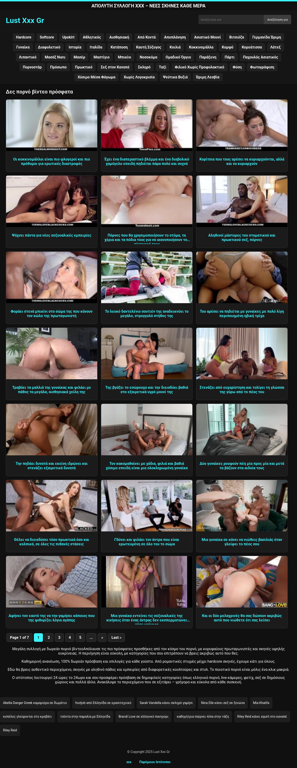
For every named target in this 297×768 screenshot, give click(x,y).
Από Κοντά (147, 37)
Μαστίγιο (102, 57)
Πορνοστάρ (32, 67)
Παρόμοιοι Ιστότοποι (155, 762)
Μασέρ (79, 57)
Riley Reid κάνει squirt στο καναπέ (262, 716)
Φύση (237, 67)
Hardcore (23, 37)
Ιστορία (75, 47)
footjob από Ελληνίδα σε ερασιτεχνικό (103, 703)
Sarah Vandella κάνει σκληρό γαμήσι (166, 703)
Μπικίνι (124, 57)
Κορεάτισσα (252, 47)
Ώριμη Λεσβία (208, 77)
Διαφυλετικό (49, 47)
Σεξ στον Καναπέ (115, 67)
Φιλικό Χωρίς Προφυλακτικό (199, 67)
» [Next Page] (102, 637)
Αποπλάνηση (175, 37)
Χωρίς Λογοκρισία (139, 77)
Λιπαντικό (27, 57)
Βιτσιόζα (236, 37)
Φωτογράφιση (262, 67)
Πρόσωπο (58, 67)
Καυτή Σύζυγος (148, 47)
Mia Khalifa (261, 703)
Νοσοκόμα (148, 57)
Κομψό (227, 47)
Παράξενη (207, 57)
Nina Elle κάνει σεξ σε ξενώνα (223, 703)
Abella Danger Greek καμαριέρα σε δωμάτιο (35, 703)
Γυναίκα (22, 47)
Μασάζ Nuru (55, 57)
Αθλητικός (92, 37)
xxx (128, 762)
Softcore (47, 37)
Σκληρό (144, 67)
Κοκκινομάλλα (201, 47)
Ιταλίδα (96, 47)
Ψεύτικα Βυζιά (175, 77)
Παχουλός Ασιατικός (260, 57)
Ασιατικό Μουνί (207, 37)
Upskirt (68, 37)
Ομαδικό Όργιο (178, 57)
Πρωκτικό (83, 67)
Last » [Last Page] (116, 637)
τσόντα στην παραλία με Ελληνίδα (85, 716)
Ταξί (162, 67)
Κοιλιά (175, 47)
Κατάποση (119, 47)
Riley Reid (10, 730)
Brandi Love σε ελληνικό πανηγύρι (143, 716)
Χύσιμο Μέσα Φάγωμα (96, 77)
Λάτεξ (275, 47)
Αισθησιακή (119, 37)
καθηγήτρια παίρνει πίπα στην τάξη (203, 716)
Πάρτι (230, 57)
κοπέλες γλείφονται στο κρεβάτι (27, 716)
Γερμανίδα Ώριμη (266, 37)
